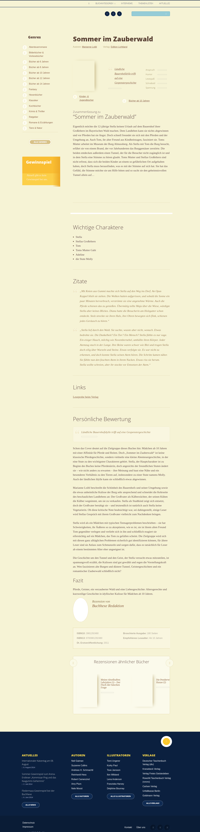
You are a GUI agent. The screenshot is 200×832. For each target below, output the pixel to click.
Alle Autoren (82, 789)
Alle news (30, 797)
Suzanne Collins (79, 758)
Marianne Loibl (89, 47)
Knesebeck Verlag (151, 761)
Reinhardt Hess (78, 767)
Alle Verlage (152, 796)
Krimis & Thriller (37, 111)
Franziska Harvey (115, 776)
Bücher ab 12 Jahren (39, 78)
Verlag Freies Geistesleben (155, 766)
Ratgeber (33, 117)
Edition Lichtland (119, 47)
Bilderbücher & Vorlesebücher (36, 54)
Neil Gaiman (77, 753)
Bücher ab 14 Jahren (39, 83)
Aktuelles (164, 3)
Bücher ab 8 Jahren (39, 67)
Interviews (127, 3)
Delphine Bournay (115, 781)
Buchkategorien (105, 3)
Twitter (119, 13)
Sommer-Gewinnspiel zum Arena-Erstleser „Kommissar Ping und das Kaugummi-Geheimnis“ (39, 770)
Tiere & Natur (35, 128)
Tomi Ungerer (113, 753)
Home (90, 3)
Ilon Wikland (113, 767)
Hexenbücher (35, 94)
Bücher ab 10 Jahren (39, 72)
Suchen (167, 13)
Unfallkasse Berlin (151, 783)
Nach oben (166, 734)
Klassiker (33, 100)
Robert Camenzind (80, 772)
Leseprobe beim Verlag (85, 396)
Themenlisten (146, 3)
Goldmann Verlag (150, 788)
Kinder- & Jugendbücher (86, 98)
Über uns (140, 820)
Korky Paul (112, 758)
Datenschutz (29, 815)
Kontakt (128, 820)
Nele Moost (76, 781)
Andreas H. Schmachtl (82, 762)
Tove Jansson (113, 762)
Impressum (28, 819)
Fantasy (33, 89)
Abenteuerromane (38, 47)
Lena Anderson (114, 772)
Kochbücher (35, 106)
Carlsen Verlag (149, 779)
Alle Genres (40, 142)
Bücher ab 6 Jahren (39, 61)
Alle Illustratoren (121, 789)
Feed (107, 13)
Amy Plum (76, 776)
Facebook (113, 13)
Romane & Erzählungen (41, 122)
